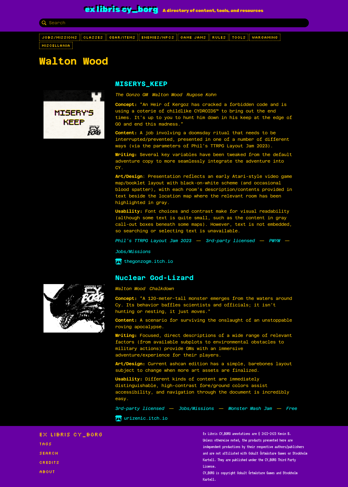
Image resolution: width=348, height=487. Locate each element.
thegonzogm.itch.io (144, 261)
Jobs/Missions (59, 37)
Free (291, 408)
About (47, 471)
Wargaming (265, 37)
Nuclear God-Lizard (154, 278)
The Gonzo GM (131, 94)
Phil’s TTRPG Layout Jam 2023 (153, 240)
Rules (219, 37)
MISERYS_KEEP (141, 84)
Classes (93, 37)
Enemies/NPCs (157, 37)
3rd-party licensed (230, 240)
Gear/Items (122, 37)
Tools (239, 37)
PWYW (274, 240)
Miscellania (56, 45)
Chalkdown (162, 288)
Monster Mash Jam (250, 408)
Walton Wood (167, 94)
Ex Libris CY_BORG (121, 9)
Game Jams (193, 37)
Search (48, 453)
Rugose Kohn (201, 94)
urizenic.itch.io (141, 418)
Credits (49, 462)
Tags (45, 443)
